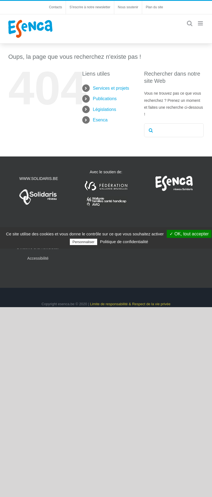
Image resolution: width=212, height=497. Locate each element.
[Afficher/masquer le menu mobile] (201, 23)
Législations (104, 109)
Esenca (100, 120)
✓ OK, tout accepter (189, 234)
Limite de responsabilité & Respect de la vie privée (130, 304)
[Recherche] (151, 130)
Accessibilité (38, 258)
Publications (104, 98)
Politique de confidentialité (124, 241)
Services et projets (111, 88)
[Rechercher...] (174, 130)
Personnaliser (84, 242)
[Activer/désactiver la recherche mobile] (189, 23)
